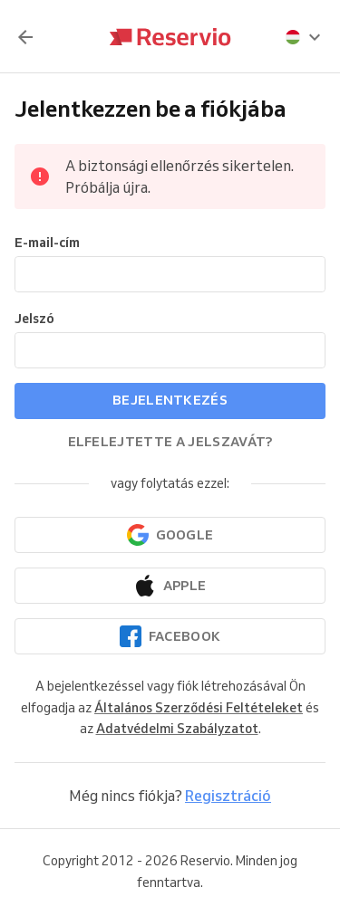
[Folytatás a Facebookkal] (170, 636)
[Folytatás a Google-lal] (170, 535)
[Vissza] (25, 37)
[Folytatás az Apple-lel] (170, 586)
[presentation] (303, 37)
